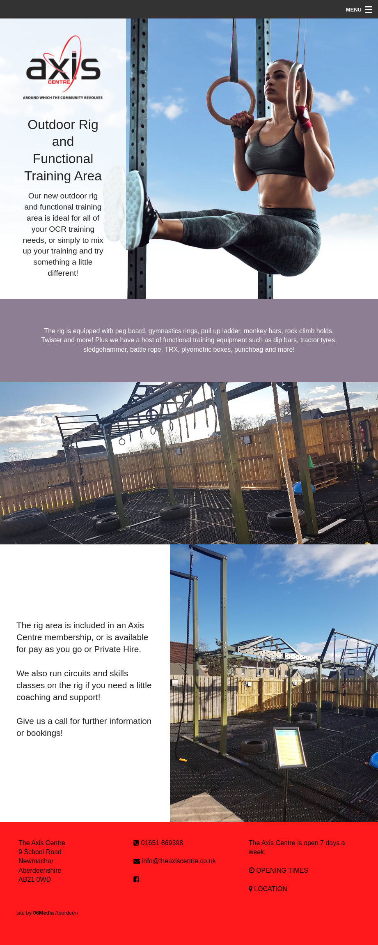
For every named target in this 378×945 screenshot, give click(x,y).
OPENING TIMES (278, 870)
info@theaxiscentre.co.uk (179, 860)
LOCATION (268, 888)
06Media (43, 913)
